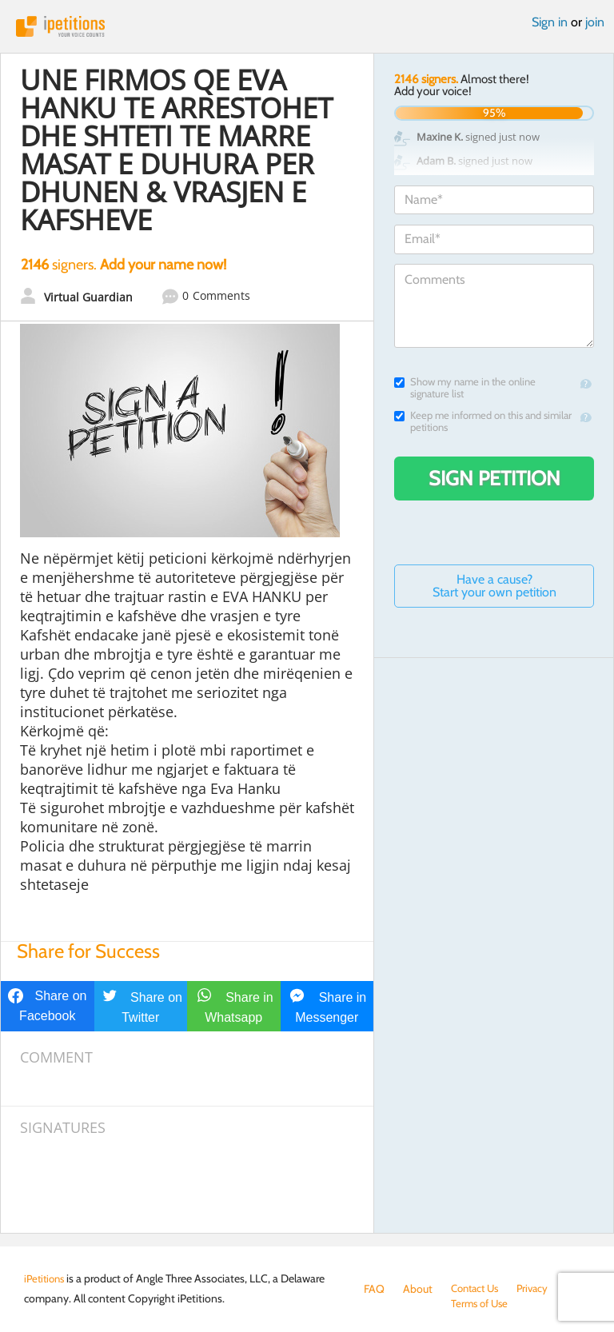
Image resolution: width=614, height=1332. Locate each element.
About (418, 1289)
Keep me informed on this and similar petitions (483, 421)
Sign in (550, 22)
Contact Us (477, 1289)
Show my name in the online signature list (465, 388)
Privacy (539, 1289)
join (594, 22)
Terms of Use (394, 1305)
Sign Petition (494, 478)
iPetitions (307, 26)
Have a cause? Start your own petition (494, 586)
